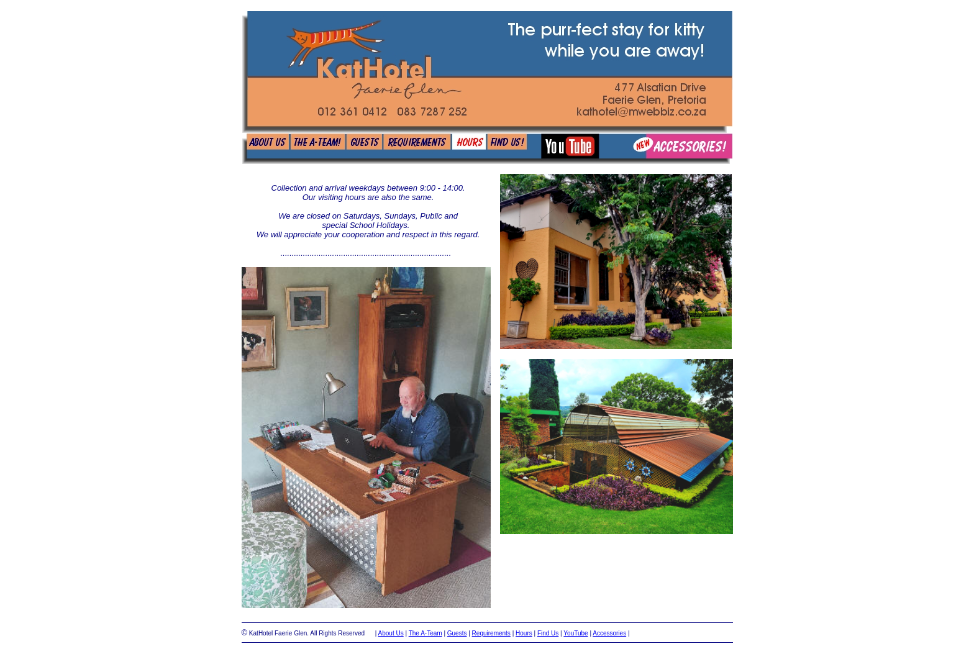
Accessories (609, 633)
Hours (524, 633)
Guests (457, 633)
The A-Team (425, 633)
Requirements (491, 633)
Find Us (547, 633)
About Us (391, 633)
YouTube (575, 633)
